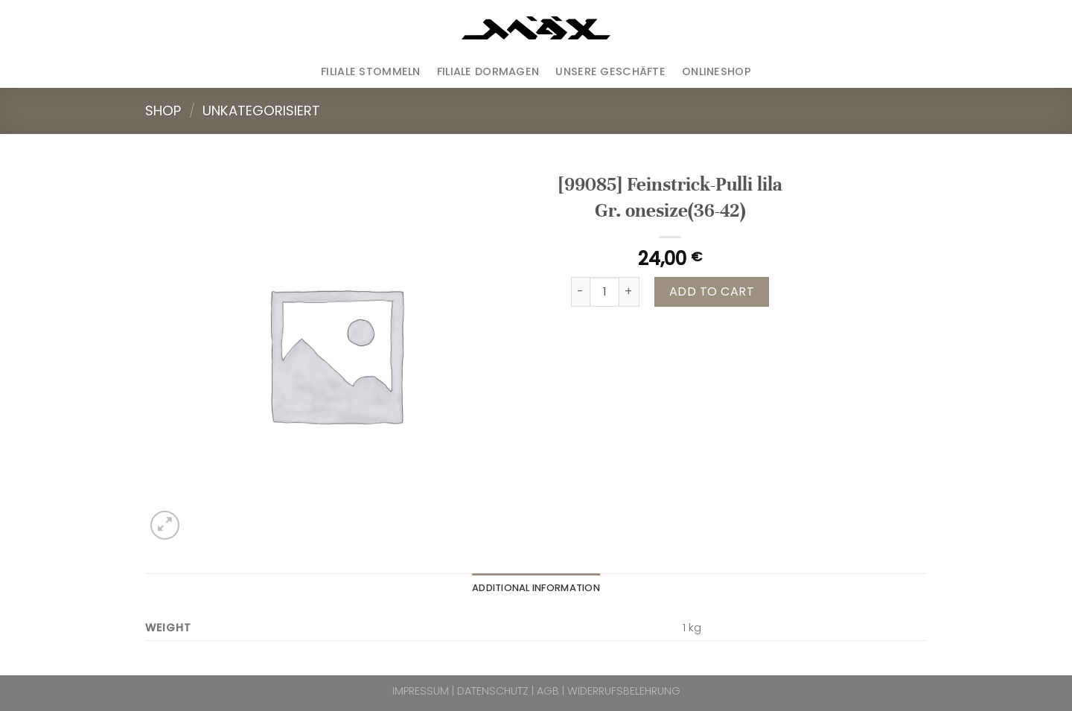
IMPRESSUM (420, 690)
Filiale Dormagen (488, 71)
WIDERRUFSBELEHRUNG (623, 690)
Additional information (536, 587)
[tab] (536, 588)
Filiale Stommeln (371, 71)
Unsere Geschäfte (610, 71)
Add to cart (711, 291)
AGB (548, 690)
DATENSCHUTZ (493, 690)
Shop (163, 110)
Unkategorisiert (261, 110)
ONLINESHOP (716, 71)
